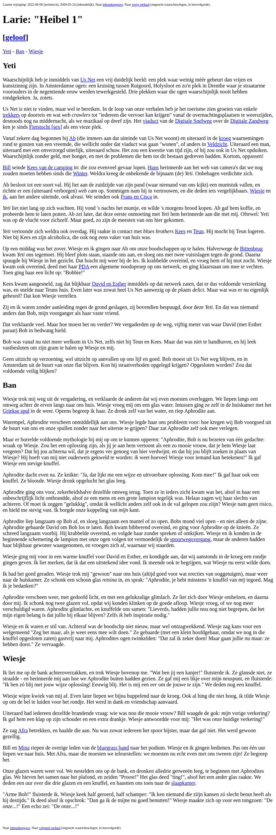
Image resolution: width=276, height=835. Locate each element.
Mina (24, 748)
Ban (20, 51)
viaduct (150, 121)
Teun (198, 231)
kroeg (225, 138)
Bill (7, 167)
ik (5, 197)
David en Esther (109, 284)
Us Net (87, 79)
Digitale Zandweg (249, 121)
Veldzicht (217, 144)
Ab (72, 138)
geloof (15, 37)
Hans (153, 167)
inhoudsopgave (113, 4)
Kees (180, 231)
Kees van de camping (49, 167)
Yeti (7, 51)
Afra (23, 730)
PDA (84, 266)
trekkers (11, 115)
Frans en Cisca (136, 197)
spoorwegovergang (190, 539)
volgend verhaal (49, 828)
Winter (80, 173)
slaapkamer (183, 783)
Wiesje (36, 51)
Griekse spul (16, 411)
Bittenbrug (251, 248)
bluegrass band (113, 748)
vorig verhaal (140, 4)
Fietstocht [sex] (45, 127)
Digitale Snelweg (193, 121)
